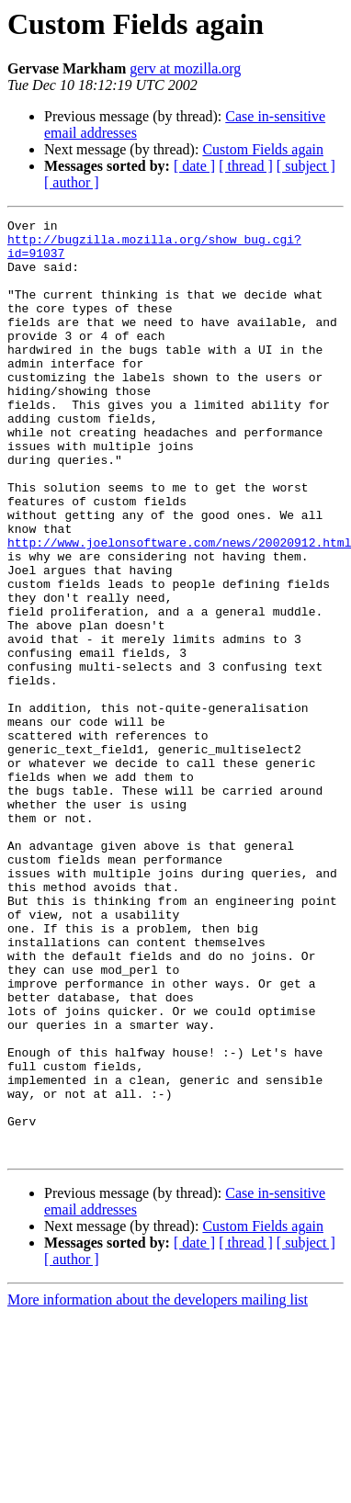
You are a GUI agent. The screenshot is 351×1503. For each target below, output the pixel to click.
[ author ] (71, 182)
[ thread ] (246, 166)
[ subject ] (306, 166)
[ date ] (194, 166)
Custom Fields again (262, 149)
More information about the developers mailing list (157, 1487)
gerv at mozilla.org (185, 68)
